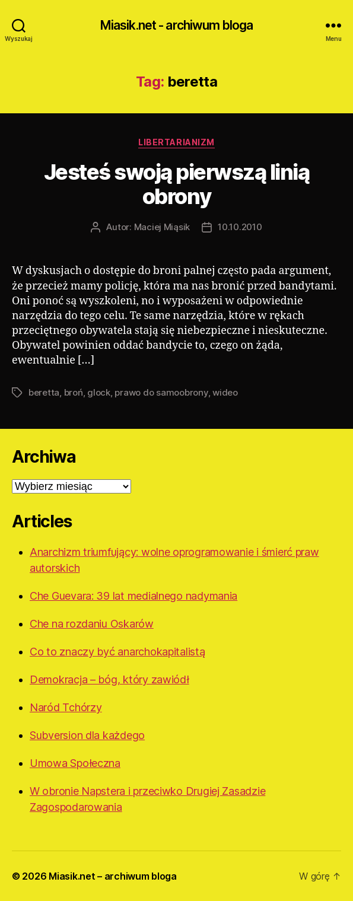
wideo (225, 392)
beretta (43, 392)
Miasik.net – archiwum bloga (113, 876)
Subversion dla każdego (87, 735)
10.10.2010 (240, 227)
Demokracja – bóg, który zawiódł (109, 679)
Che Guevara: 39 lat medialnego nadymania (133, 596)
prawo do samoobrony (161, 392)
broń (73, 392)
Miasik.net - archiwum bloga (176, 25)
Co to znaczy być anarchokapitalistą (117, 651)
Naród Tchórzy (66, 707)
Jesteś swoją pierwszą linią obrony (177, 184)
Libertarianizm (176, 142)
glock (98, 392)
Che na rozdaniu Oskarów (92, 623)
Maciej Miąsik (162, 227)
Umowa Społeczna (75, 763)
